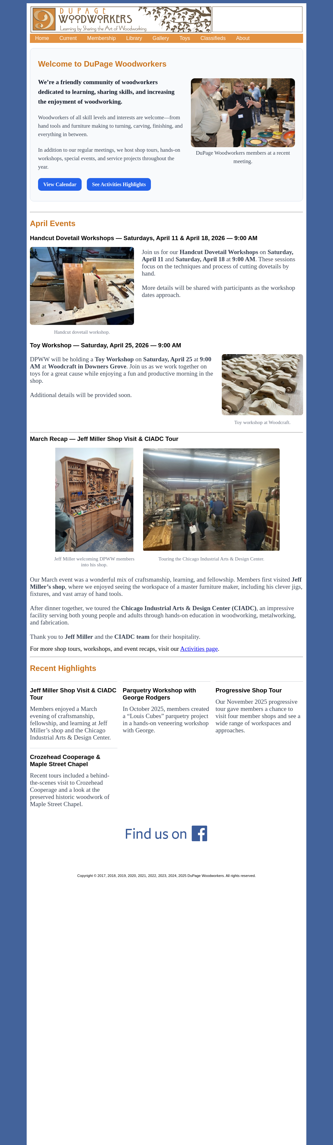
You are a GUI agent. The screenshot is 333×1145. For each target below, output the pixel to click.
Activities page (199, 648)
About (243, 38)
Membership (101, 38)
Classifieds (213, 38)
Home (42, 38)
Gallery (161, 38)
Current (68, 38)
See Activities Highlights (119, 184)
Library (134, 38)
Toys (185, 38)
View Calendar (59, 184)
